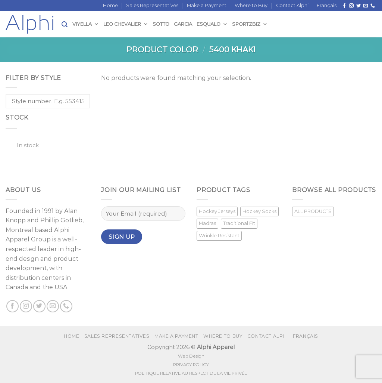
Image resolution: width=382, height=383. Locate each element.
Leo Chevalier (125, 24)
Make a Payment (206, 5)
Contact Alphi (292, 5)
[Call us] (372, 6)
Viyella (85, 24)
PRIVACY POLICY (191, 364)
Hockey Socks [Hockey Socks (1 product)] (259, 211)
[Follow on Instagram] (351, 6)
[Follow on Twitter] (358, 6)
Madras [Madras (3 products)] (207, 223)
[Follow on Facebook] (344, 6)
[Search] (65, 24)
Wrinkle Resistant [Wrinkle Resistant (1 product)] (219, 235)
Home (110, 5)
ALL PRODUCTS (313, 211)
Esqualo (212, 24)
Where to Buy (251, 5)
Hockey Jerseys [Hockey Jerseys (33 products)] (217, 211)
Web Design (191, 356)
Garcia (183, 24)
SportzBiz (249, 24)
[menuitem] (326, 5)
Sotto (161, 24)
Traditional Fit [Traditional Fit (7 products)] (239, 223)
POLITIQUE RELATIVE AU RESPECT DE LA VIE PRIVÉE (191, 373)
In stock (28, 145)
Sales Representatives (152, 5)
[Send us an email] (365, 6)
